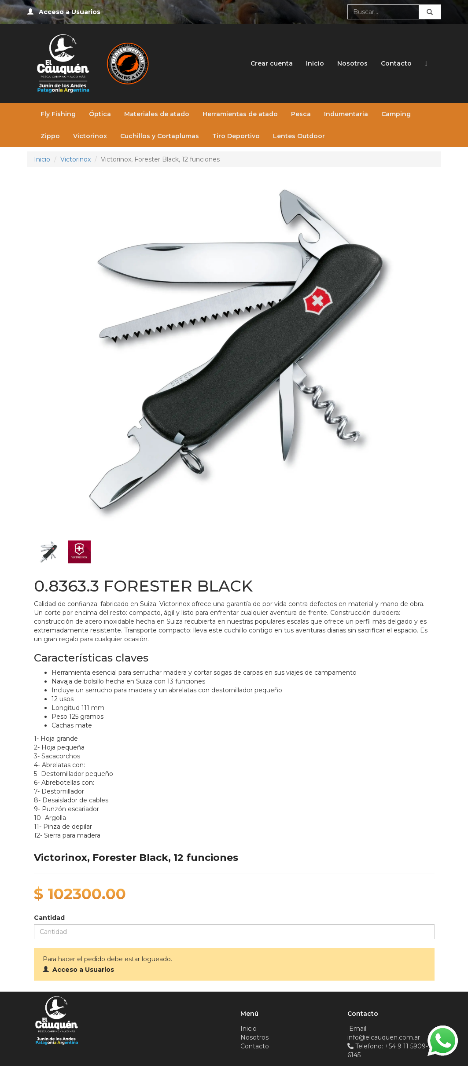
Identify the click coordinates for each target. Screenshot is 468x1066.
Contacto (396, 63)
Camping (396, 114)
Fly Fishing (58, 114)
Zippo (50, 136)
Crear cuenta (272, 63)
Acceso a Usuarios (69, 12)
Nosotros (352, 63)
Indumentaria (346, 114)
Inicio (315, 63)
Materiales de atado (156, 114)
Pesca (301, 114)
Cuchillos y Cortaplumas (159, 136)
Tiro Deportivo (236, 136)
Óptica (100, 114)
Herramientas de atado (240, 114)
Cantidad (49, 918)
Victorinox (90, 136)
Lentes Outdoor (299, 136)
